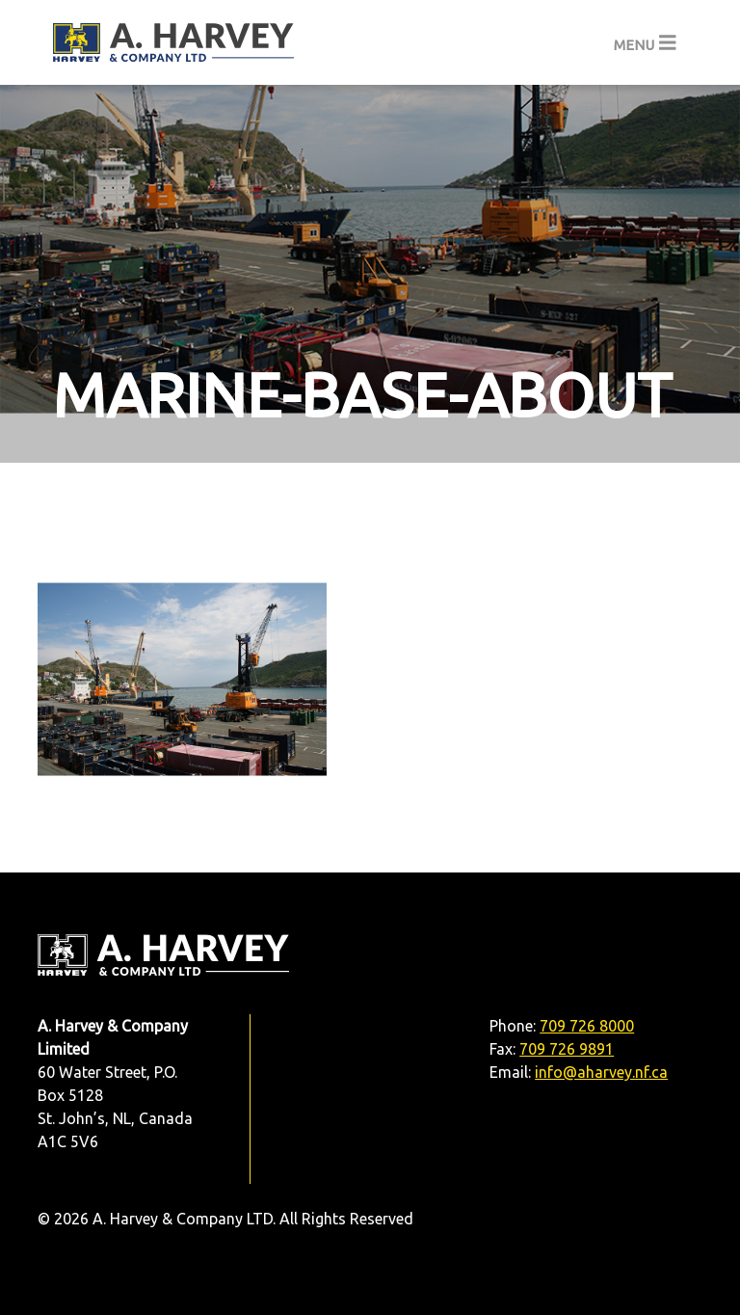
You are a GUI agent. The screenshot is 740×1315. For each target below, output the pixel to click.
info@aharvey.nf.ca (601, 1072)
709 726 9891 (566, 1049)
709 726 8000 (587, 1025)
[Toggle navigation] (645, 43)
